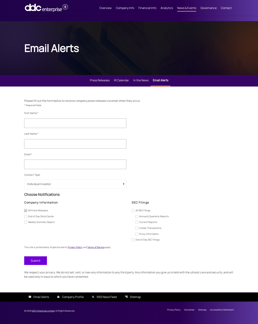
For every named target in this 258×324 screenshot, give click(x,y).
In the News (141, 83)
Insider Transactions (150, 231)
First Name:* (31, 116)
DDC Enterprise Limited (43, 314)
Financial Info (147, 8)
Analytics (167, 8)
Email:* (28, 157)
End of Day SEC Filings (148, 243)
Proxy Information (149, 237)
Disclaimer (189, 314)
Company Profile (73, 301)
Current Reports (148, 225)
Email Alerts (160, 83)
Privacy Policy (77, 250)
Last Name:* (31, 136)
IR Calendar (121, 83)
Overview (105, 8)
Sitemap (135, 301)
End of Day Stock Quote (41, 219)
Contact (226, 8)
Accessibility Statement (222, 314)
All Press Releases (38, 213)
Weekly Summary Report (41, 225)
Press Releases (100, 83)
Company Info (125, 8)
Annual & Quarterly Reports (154, 219)
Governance (208, 8)
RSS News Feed (107, 301)
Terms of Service (99, 250)
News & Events (186, 8)
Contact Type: (32, 178)
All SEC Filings (143, 213)
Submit (35, 264)
